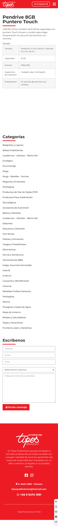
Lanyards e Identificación (16, 281)
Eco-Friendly (9, 166)
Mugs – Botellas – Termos (16, 176)
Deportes (7, 223)
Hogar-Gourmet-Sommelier (17, 265)
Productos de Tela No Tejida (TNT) (20, 192)
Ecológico (8, 161)
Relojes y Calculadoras (14, 317)
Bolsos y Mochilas (12, 213)
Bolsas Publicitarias (13, 150)
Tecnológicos (9, 202)
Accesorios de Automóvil (16, 208)
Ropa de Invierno (12, 312)
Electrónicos (9, 249)
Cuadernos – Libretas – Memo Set (20, 155)
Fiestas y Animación (13, 239)
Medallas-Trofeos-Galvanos (17, 291)
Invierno (7, 275)
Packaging (8, 187)
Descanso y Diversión (14, 228)
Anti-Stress (8, 234)
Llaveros (7, 286)
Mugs (5, 171)
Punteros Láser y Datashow (17, 328)
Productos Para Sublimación (18, 197)
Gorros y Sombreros (13, 255)
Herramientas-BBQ (13, 260)
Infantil (6, 270)
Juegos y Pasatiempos (14, 244)
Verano (6, 302)
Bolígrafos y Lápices (13, 145)
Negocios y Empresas (14, 181)
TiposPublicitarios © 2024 (29, 512)
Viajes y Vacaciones (13, 322)
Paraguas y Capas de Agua (17, 307)
